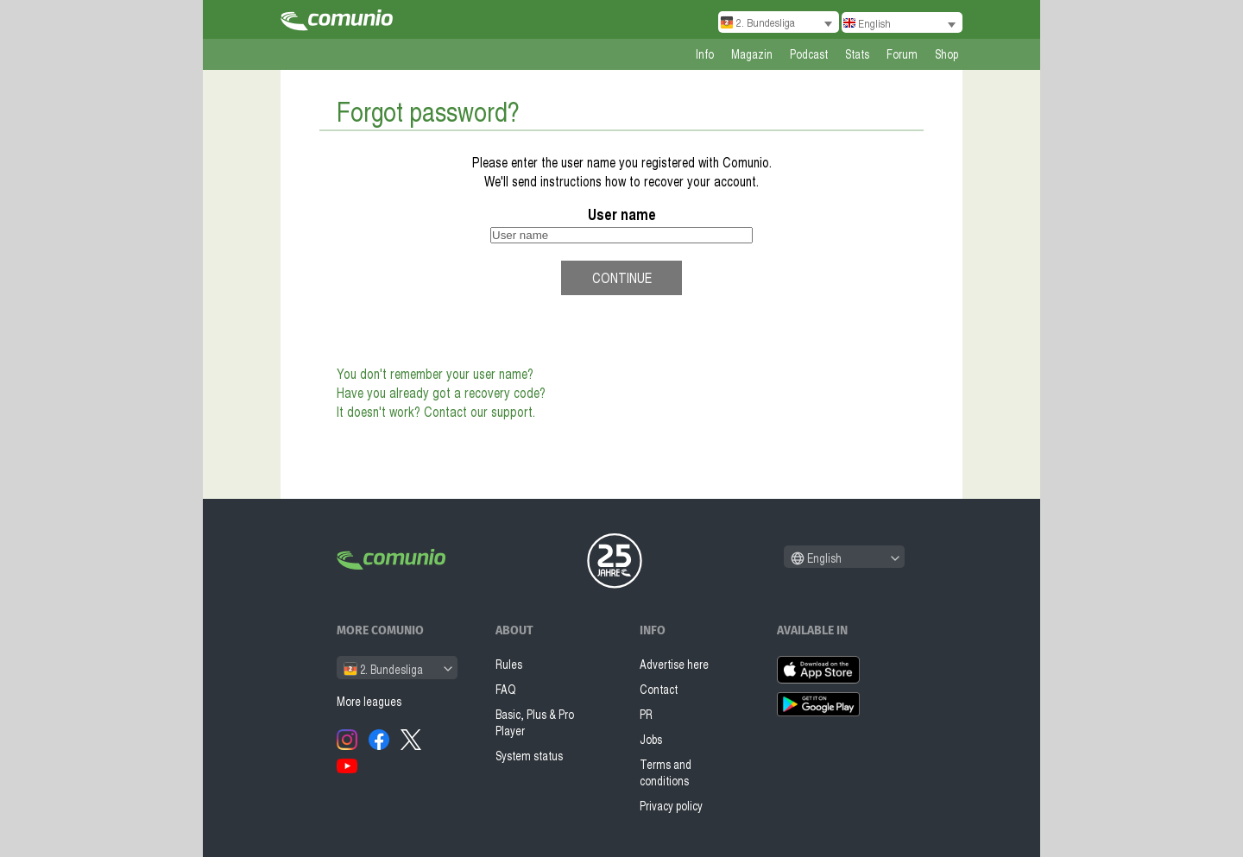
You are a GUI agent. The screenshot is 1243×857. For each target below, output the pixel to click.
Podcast (809, 54)
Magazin (752, 54)
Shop (946, 54)
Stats (857, 54)
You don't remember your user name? (435, 373)
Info (705, 54)
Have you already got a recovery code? (441, 392)
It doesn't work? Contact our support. (436, 411)
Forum (902, 54)
